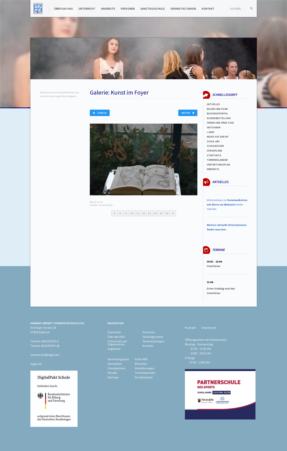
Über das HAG (63, 8)
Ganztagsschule (152, 8)
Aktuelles (213, 104)
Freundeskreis (116, 368)
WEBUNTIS (213, 169)
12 (143, 213)
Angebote (108, 8)
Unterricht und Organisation (117, 342)
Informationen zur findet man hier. (227, 204)
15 (161, 213)
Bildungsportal (217, 113)
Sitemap (113, 377)
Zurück (100, 113)
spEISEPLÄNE (214, 150)
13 (149, 213)
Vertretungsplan (218, 164)
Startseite (214, 155)
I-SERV (210, 132)
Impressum (209, 327)
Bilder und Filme (217, 109)
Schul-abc (213, 141)
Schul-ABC (141, 359)
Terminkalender (217, 160)
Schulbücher (215, 146)
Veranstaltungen (183, 8)
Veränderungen (144, 368)
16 (167, 213)
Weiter (187, 113)
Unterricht (86, 8)
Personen (128, 8)
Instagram (213, 127)
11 (137, 213)
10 (132, 213)
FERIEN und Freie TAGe (220, 122)
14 (155, 213)
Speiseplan (115, 364)
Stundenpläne (144, 377)
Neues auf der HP (217, 136)
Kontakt (208, 8)
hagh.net (36, 364)
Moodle (112, 373)
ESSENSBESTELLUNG (219, 118)
